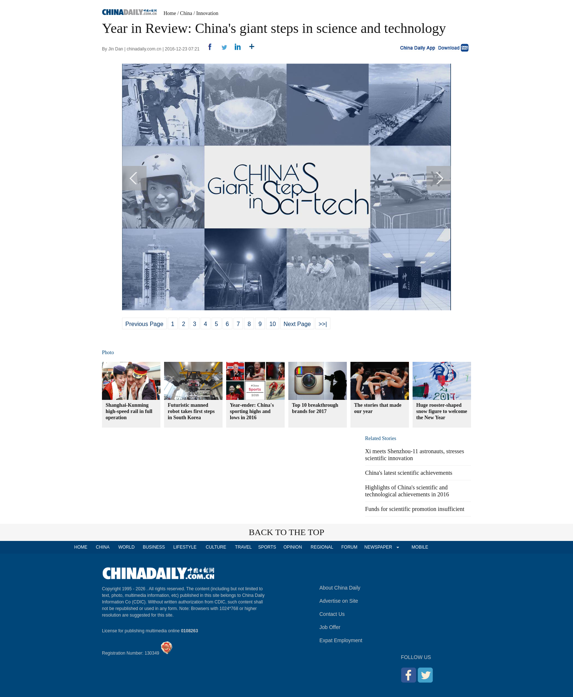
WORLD (126, 547)
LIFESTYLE (184, 547)
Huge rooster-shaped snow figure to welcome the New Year (441, 411)
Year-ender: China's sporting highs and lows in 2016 (252, 411)
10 (272, 324)
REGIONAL (322, 547)
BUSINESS (154, 547)
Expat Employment (341, 640)
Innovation (207, 13)
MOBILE (419, 547)
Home (170, 13)
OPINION (293, 547)
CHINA (102, 547)
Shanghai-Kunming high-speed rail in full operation (129, 411)
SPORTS (267, 547)
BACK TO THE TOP (287, 532)
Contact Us (332, 614)
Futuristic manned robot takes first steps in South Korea (191, 411)
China (186, 13)
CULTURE (216, 547)
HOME (80, 547)
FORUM (349, 547)
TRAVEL (243, 547)
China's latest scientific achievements (408, 473)
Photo (108, 352)
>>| (323, 324)
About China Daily (339, 588)
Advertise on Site (338, 601)
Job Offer (329, 627)
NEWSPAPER (377, 547)
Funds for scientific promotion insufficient (414, 509)
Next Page (297, 324)
